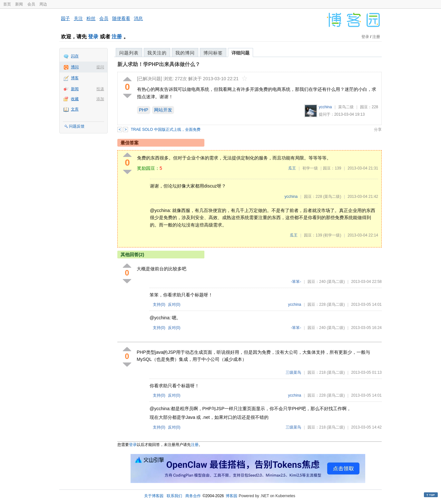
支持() (159, 304)
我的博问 (185, 52)
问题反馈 (76, 126)
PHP (143, 109)
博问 (75, 67)
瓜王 (292, 168)
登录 (93, 36)
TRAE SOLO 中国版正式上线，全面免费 (166, 129)
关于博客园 (153, 496)
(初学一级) (332, 235)
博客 (75, 78)
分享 (378, 129)
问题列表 (129, 52)
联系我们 (174, 496)
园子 (65, 18)
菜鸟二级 (346, 107)
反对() (174, 304)
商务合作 (193, 496)
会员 (31, 4)
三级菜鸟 (293, 372)
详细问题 (240, 52)
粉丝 (90, 18)
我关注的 (157, 52)
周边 (43, 4)
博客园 (231, 496)
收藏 (75, 99)
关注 (78, 18)
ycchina (325, 107)
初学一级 (310, 168)
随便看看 (121, 18)
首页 (7, 4)
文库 (75, 109)
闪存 (75, 56)
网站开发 (163, 109)
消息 (138, 18)
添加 (100, 99)
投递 (100, 89)
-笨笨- (296, 281)
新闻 (19, 4)
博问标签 (213, 52)
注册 (117, 36)
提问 (100, 67)
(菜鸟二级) (332, 196)
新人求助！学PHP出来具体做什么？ (158, 64)
